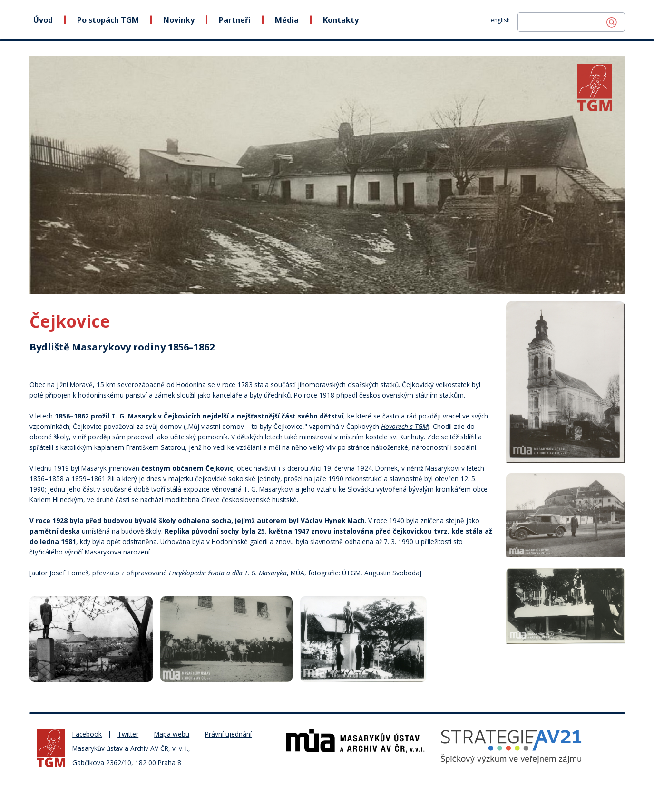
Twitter (127, 733)
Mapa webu (171, 733)
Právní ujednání (228, 733)
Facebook (87, 733)
